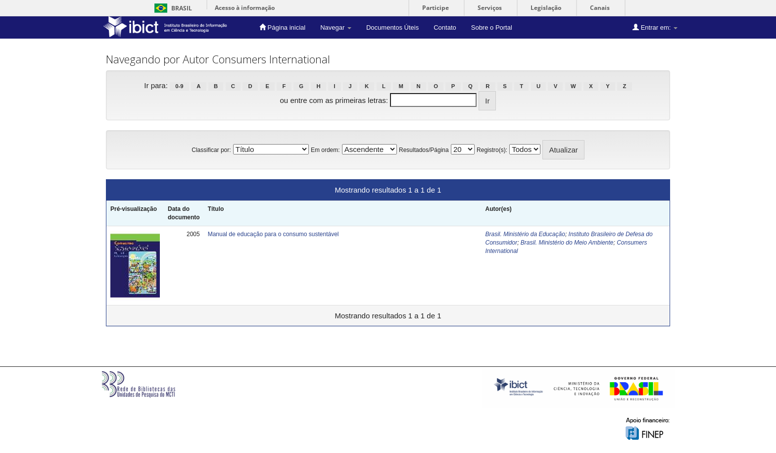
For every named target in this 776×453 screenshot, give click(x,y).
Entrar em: (655, 27)
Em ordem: (325, 150)
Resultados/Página (424, 150)
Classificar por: (211, 150)
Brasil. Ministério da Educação (525, 234)
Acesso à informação (245, 7)
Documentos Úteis (392, 27)
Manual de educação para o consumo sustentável (273, 234)
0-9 (179, 86)
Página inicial (282, 27)
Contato (445, 27)
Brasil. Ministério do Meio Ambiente (567, 242)
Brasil (171, 8)
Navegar (335, 27)
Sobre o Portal (491, 27)
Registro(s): (492, 150)
